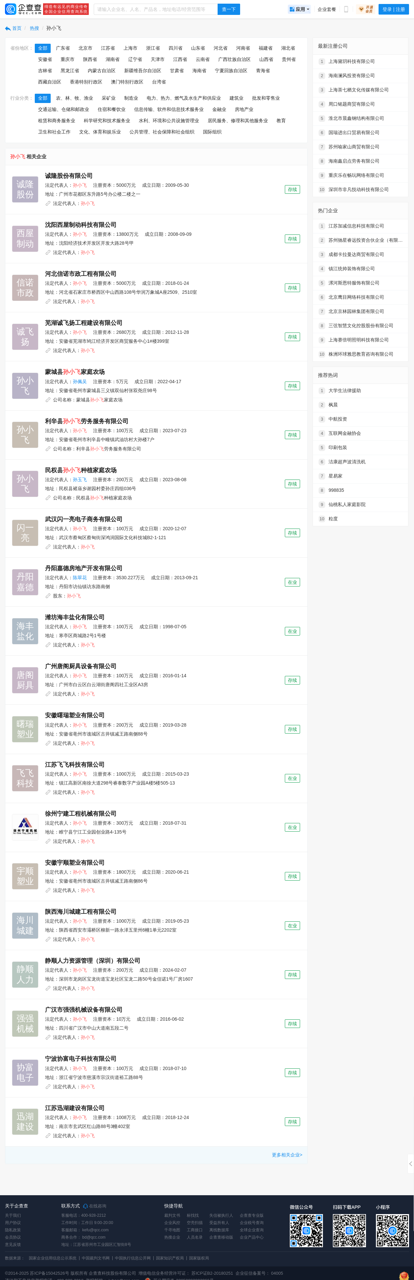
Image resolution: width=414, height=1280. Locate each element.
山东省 (198, 48)
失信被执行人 (221, 1215)
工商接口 (195, 1230)
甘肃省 (177, 70)
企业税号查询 (252, 1222)
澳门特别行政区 (127, 81)
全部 (42, 48)
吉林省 (45, 70)
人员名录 (195, 1237)
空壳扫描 (195, 1222)
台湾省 (159, 81)
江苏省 (108, 48)
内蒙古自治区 (102, 70)
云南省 (203, 59)
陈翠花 (80, 577)
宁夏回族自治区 (231, 70)
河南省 (243, 48)
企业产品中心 (252, 1237)
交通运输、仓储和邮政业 (63, 109)
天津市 (158, 59)
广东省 (63, 48)
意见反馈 (13, 1244)
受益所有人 (219, 1222)
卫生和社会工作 (54, 131)
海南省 (199, 70)
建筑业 (236, 98)
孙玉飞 (80, 479)
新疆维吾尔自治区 (142, 70)
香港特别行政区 (86, 81)
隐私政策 (13, 1230)
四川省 (175, 48)
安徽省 (45, 59)
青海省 (263, 70)
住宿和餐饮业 (112, 109)
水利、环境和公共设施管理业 (169, 120)
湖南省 (113, 59)
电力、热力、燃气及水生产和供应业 (184, 98)
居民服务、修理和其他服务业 (238, 120)
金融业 (219, 109)
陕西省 (90, 59)
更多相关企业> (287, 1154)
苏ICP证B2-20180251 (212, 1273)
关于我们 (13, 1215)
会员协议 (13, 1237)
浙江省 (153, 48)
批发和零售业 (266, 98)
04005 (277, 1273)
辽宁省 (135, 59)
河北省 (221, 48)
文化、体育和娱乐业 (100, 131)
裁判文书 (172, 1215)
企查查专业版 (252, 1215)
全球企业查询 (252, 1230)
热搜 (34, 28)
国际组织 (212, 131)
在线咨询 (94, 1206)
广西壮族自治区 (234, 59)
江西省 (180, 59)
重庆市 (68, 59)
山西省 (266, 59)
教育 (281, 120)
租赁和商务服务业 (56, 120)
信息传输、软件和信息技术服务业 (169, 109)
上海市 (130, 48)
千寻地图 (172, 1230)
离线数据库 (219, 1230)
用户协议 (13, 1222)
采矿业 (109, 98)
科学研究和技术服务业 (107, 120)
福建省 (266, 48)
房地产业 (244, 109)
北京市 (85, 48)
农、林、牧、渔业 (74, 98)
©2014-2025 (17, 1273)
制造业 (131, 98)
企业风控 (172, 1222)
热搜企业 (172, 1237)
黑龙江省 (70, 70)
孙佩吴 (80, 381)
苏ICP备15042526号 (49, 1273)
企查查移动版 (221, 1237)
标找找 (193, 1215)
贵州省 (289, 59)
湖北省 (288, 48)
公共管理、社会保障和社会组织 (161, 131)
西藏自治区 (49, 81)
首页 (13, 28)
